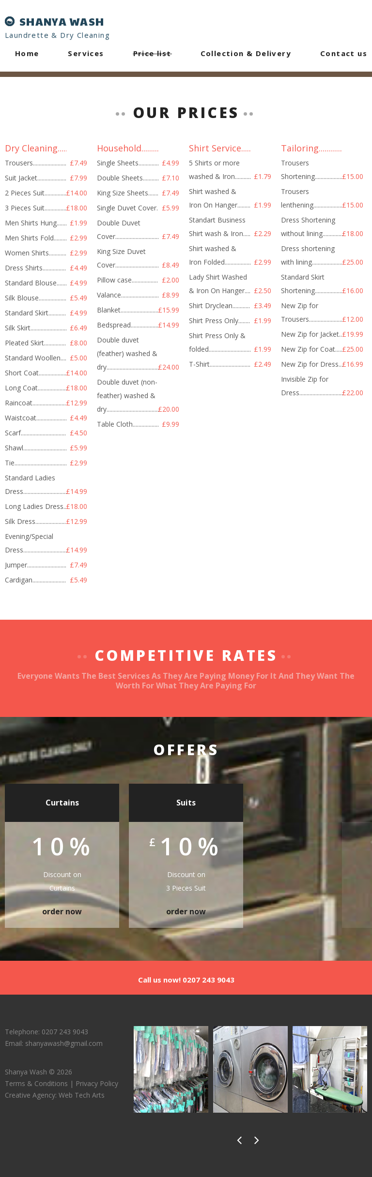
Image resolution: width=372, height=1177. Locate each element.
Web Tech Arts (82, 1095)
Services (86, 53)
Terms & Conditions (36, 1083)
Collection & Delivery (246, 53)
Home (27, 53)
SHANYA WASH (61, 21)
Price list (152, 53)
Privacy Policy (97, 1083)
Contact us (343, 53)
